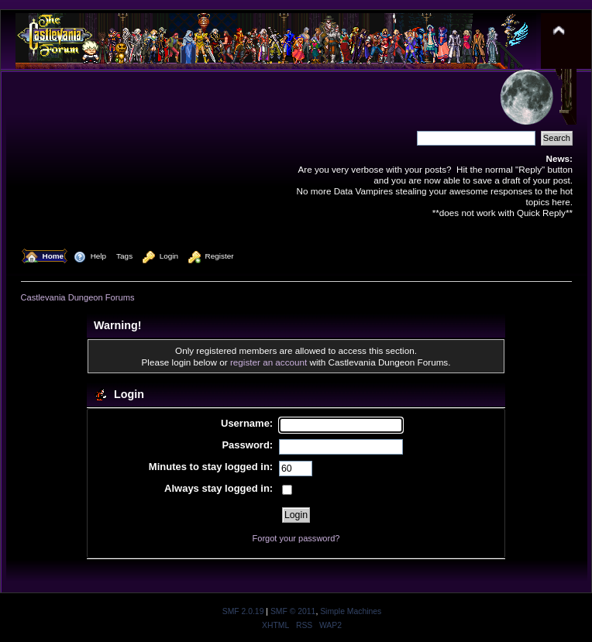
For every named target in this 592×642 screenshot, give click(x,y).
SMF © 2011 (292, 611)
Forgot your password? (296, 538)
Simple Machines (350, 611)
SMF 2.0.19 (243, 611)
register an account (268, 362)
